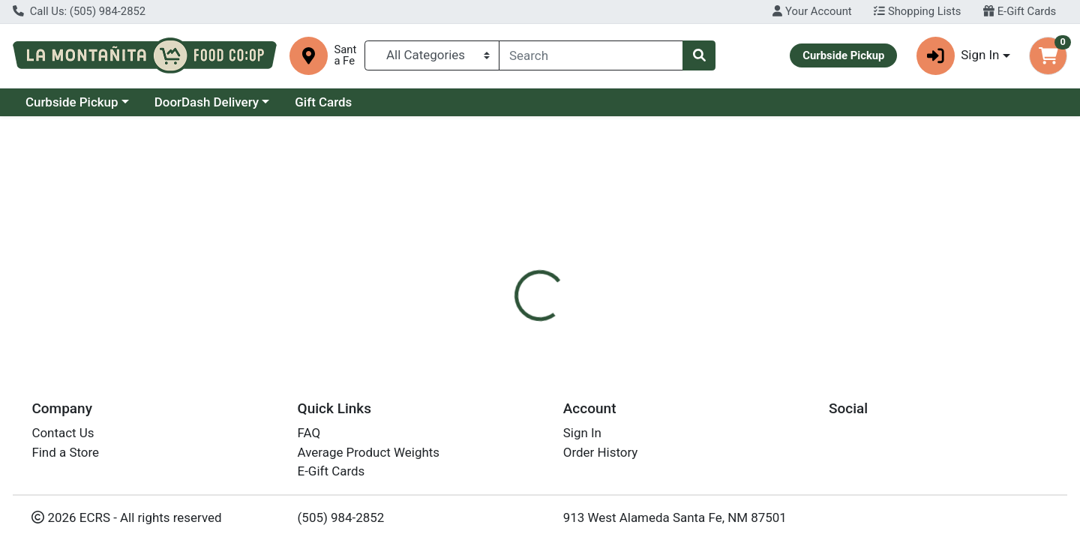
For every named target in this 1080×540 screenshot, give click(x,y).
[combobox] (591, 55)
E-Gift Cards (1019, 11)
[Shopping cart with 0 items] (1048, 56)
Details (492, 319)
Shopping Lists (917, 11)
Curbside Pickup (72, 102)
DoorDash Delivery (206, 102)
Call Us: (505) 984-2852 (79, 11)
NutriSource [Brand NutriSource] (639, 379)
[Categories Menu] (432, 55)
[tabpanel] (765, 394)
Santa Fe (345, 55)
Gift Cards (323, 102)
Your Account (811, 11)
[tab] (492, 319)
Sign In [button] (958, 56)
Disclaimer (563, 319)
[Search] (591, 55)
